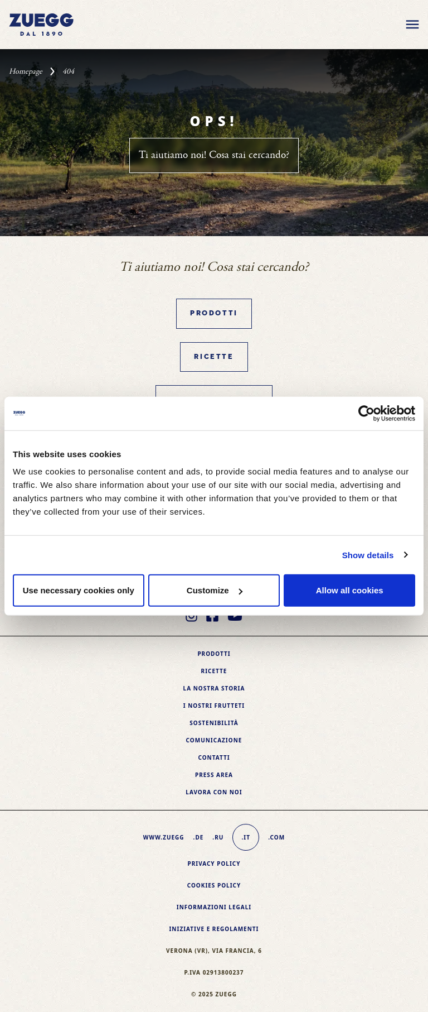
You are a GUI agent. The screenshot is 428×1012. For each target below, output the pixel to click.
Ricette (214, 357)
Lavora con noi (214, 792)
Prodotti (214, 313)
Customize (214, 590)
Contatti (214, 757)
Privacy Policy (213, 863)
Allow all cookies (349, 590)
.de (198, 837)
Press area (214, 775)
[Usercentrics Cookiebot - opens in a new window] (366, 413)
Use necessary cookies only (78, 590)
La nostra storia (214, 688)
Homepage (25, 71)
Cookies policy (214, 885)
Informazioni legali (214, 907)
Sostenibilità (213, 723)
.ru (217, 837)
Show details (368, 554)
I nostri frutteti (214, 705)
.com (276, 837)
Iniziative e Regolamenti (214, 929)
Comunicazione (214, 740)
